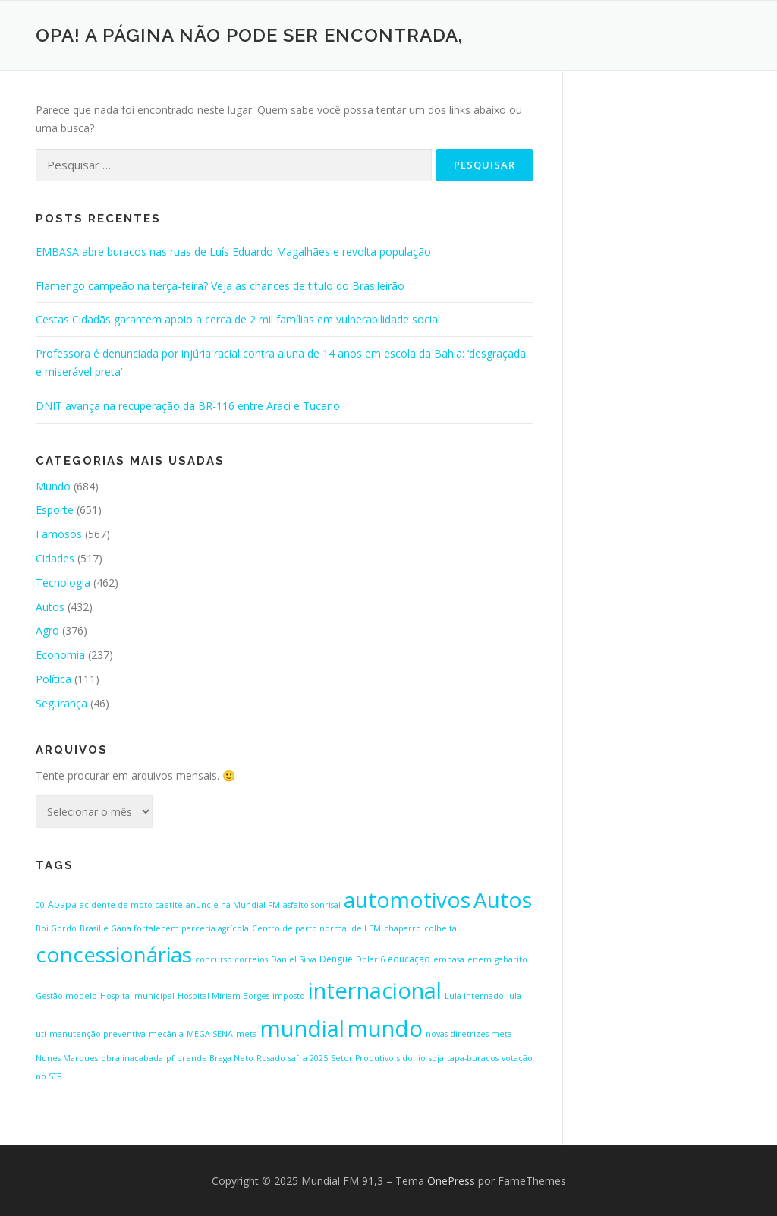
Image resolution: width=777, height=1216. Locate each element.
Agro (47, 630)
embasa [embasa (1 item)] (448, 959)
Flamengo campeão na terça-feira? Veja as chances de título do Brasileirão (220, 286)
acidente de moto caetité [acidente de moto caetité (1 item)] (131, 904)
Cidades (55, 558)
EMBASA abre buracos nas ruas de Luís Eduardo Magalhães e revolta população (233, 251)
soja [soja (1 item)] (436, 1058)
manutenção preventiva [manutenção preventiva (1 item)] (97, 1034)
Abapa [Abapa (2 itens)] (62, 904)
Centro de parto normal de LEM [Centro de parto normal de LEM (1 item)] (316, 928)
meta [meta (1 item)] (246, 1034)
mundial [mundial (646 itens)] (302, 1028)
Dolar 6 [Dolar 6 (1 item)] (370, 959)
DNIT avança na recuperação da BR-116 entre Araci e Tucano (188, 406)
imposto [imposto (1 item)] (288, 996)
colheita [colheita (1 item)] (440, 928)
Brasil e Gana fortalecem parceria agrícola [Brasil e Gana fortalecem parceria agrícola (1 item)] (164, 928)
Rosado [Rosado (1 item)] (270, 1058)
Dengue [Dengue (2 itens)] (336, 959)
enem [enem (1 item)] (479, 959)
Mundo (53, 486)
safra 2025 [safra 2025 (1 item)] (308, 1058)
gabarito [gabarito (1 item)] (511, 959)
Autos (50, 607)
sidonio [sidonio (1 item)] (411, 1058)
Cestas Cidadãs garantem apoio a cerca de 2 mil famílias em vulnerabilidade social (238, 319)
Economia (60, 654)
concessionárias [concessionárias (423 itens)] (114, 954)
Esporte (55, 509)
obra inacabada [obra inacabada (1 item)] (132, 1058)
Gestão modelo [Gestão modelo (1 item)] (66, 996)
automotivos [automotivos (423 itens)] (407, 899)
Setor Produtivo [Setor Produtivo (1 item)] (362, 1058)
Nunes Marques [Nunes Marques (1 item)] (67, 1058)
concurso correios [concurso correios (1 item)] (231, 959)
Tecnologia (63, 582)
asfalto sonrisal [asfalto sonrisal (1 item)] (312, 904)
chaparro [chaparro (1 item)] (402, 928)
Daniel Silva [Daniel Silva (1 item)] (293, 959)
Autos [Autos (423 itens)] (502, 899)
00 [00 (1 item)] (40, 904)
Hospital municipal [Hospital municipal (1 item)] (137, 996)
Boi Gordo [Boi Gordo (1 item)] (56, 928)
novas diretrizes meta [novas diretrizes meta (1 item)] (469, 1034)
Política (53, 679)
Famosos (59, 534)
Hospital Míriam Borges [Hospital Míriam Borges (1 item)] (223, 996)
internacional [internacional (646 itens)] (375, 990)
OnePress (451, 1180)
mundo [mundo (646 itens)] (385, 1028)
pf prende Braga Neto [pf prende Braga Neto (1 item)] (209, 1058)
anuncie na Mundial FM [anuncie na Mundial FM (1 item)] (233, 904)
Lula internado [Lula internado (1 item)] (474, 996)
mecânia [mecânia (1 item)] (166, 1034)
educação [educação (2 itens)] (409, 959)
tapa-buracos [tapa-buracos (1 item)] (473, 1058)
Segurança (61, 703)
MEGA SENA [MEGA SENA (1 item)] (210, 1034)
